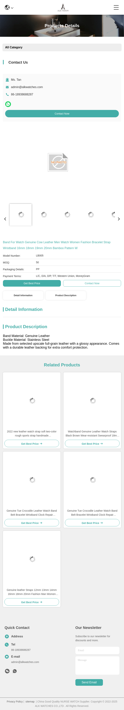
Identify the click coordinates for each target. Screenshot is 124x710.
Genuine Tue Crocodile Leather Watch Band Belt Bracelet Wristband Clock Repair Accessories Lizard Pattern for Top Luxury (32, 513)
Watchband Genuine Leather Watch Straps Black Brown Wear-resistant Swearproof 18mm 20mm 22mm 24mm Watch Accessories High (92, 434)
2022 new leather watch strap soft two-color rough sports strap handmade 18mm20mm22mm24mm (31, 434)
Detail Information (23, 295)
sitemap (29, 701)
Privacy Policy (15, 701)
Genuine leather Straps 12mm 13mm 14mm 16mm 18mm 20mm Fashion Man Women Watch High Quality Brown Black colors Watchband (32, 592)
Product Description (65, 295)
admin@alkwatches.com (27, 87)
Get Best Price (32, 283)
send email (89, 682)
